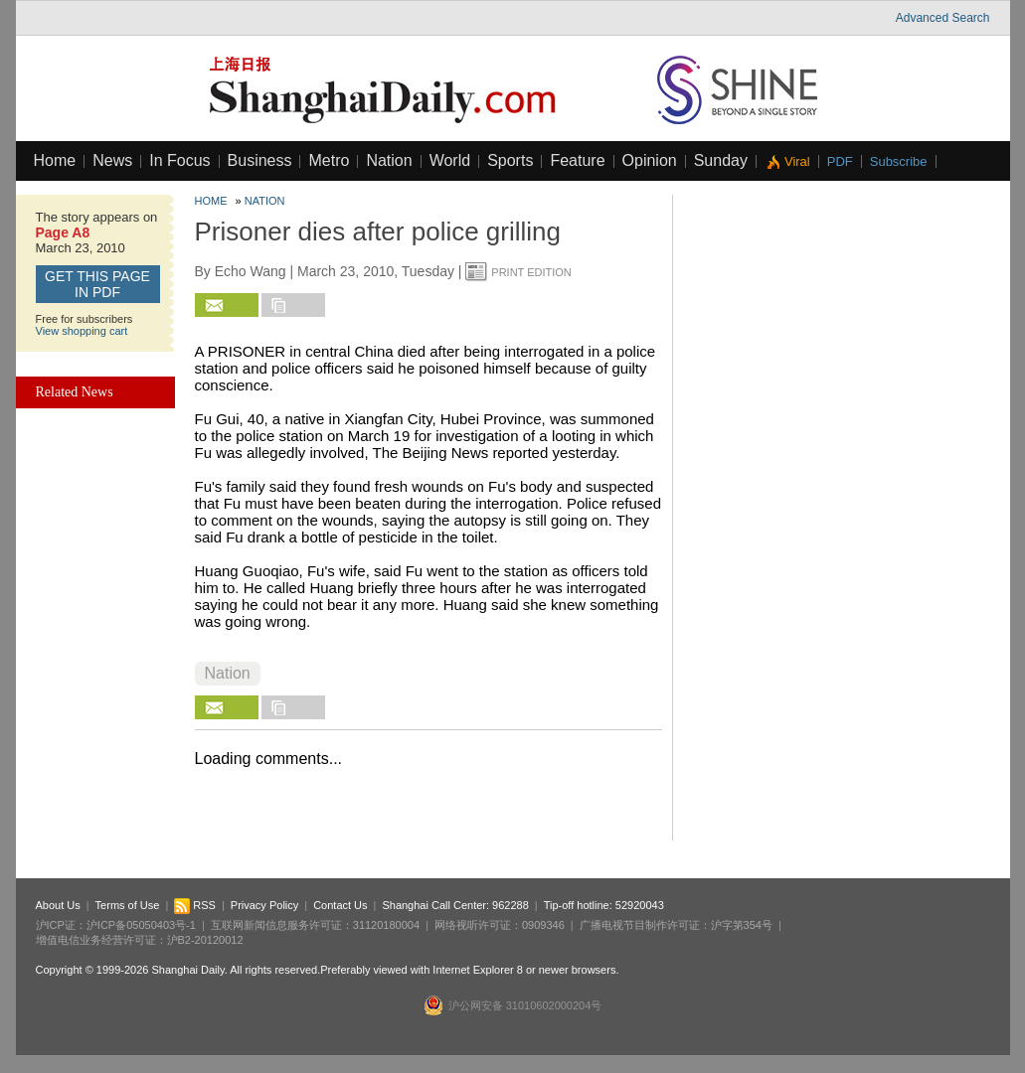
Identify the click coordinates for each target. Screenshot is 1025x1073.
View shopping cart (82, 331)
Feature (577, 160)
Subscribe (899, 161)
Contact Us (340, 905)
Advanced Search (943, 18)
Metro (328, 160)
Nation (389, 160)
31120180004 (386, 925)
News (112, 160)
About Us (58, 905)
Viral (797, 161)
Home (55, 160)
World (450, 160)
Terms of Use (127, 905)
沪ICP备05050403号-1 (141, 925)
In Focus (179, 160)
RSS (195, 905)
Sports (510, 160)
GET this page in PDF (97, 284)
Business (260, 160)
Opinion (649, 160)
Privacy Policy (264, 905)
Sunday (721, 160)
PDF (840, 161)
